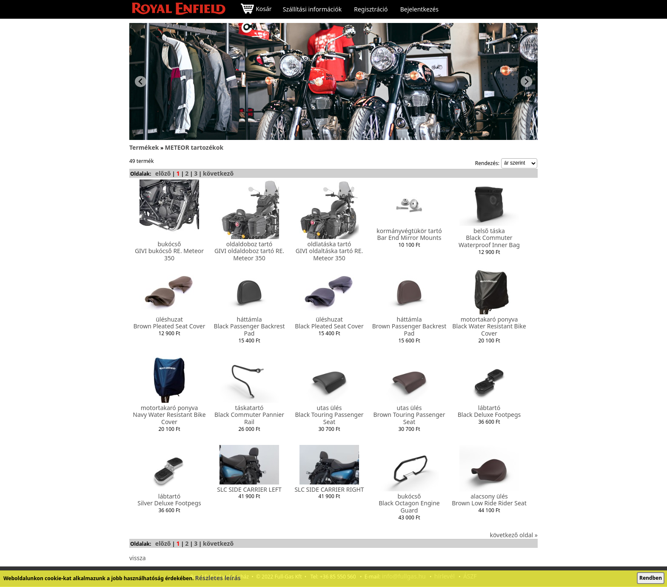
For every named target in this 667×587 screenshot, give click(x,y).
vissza (137, 558)
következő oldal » (514, 535)
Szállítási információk (312, 9)
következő (218, 173)
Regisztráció (371, 9)
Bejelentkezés (419, 9)
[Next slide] (526, 81)
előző (163, 173)
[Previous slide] (140, 81)
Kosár (256, 9)
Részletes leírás (218, 578)
